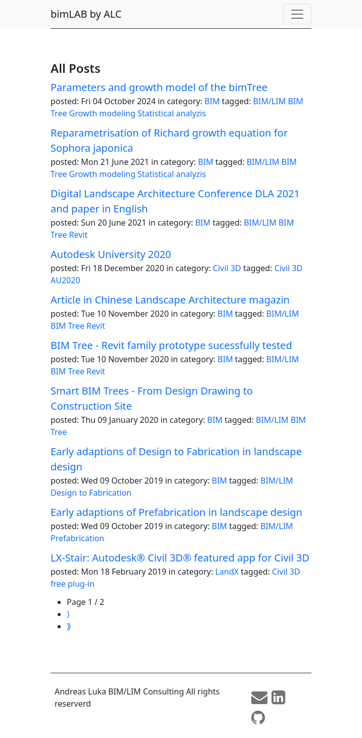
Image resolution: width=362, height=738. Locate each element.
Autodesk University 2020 (111, 254)
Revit (78, 234)
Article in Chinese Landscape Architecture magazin (170, 300)
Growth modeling (102, 113)
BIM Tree (67, 325)
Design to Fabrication (91, 492)
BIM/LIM (269, 101)
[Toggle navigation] (297, 14)
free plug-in (73, 583)
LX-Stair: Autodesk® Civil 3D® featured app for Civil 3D (180, 558)
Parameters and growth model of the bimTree (159, 87)
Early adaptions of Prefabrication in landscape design (176, 512)
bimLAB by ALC (86, 14)
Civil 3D (227, 268)
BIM (211, 101)
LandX (227, 571)
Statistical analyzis (172, 113)
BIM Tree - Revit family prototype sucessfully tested (171, 345)
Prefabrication (77, 538)
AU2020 (65, 280)
